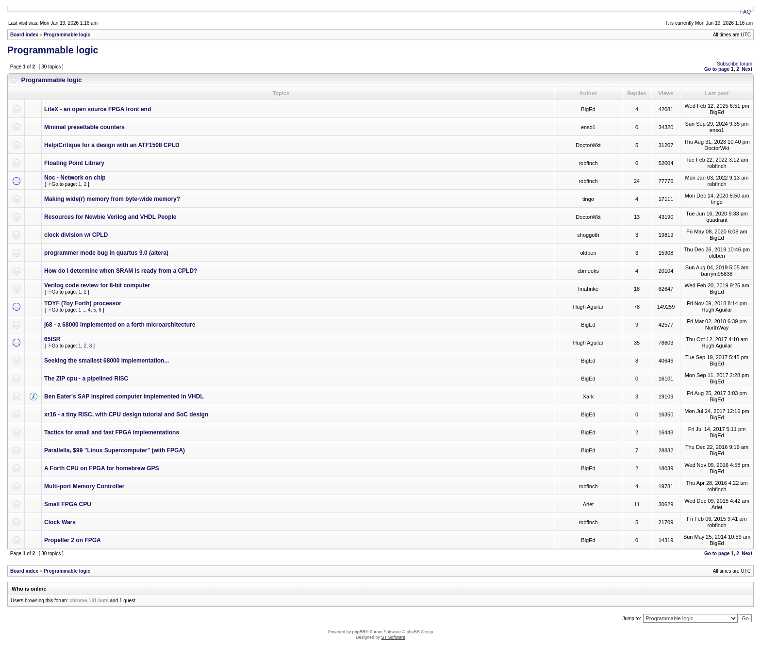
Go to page (716, 69)
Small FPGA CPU (67, 504)
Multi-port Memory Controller (84, 486)
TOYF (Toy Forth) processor (82, 303)
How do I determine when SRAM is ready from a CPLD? (120, 270)
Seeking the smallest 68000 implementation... (106, 360)
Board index (24, 34)
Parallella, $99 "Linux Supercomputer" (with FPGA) (114, 450)
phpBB (358, 631)
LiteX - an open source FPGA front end (97, 109)
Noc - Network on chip (75, 177)
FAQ (745, 12)
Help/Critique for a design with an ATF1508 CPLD (112, 145)
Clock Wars (60, 522)
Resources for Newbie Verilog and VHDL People (110, 217)
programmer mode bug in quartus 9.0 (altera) (106, 252)
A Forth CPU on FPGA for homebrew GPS (101, 468)
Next (747, 69)
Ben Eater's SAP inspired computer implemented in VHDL (124, 396)
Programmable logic (67, 34)
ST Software (393, 637)
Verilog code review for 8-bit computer (97, 285)
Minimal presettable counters (84, 127)
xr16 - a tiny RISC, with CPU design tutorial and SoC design (126, 414)
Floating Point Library (74, 163)
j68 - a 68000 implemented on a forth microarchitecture (119, 324)
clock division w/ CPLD (76, 235)
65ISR (52, 339)
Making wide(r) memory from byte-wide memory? (112, 199)
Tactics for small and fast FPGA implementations (111, 432)
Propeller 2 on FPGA (72, 540)
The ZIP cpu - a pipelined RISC (86, 378)
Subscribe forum (734, 63)
